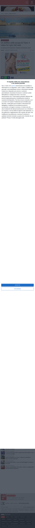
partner (13, 85)
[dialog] (17, 264)
